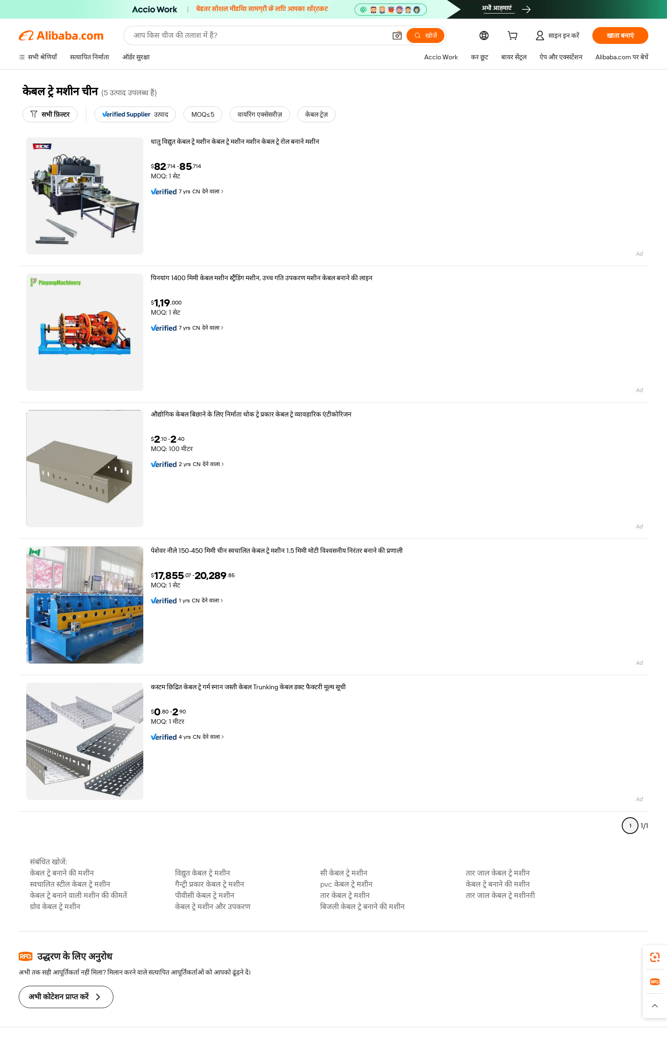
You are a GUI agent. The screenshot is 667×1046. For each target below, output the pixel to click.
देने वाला (213, 191)
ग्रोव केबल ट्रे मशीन (55, 906)
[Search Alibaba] (258, 35)
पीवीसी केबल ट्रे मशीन (204, 895)
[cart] (514, 37)
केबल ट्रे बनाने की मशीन (62, 873)
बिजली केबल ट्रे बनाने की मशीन (362, 906)
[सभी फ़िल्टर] (49, 114)
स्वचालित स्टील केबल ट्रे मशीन (70, 884)
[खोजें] (425, 35)
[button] (397, 35)
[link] (655, 957)
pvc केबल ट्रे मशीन (346, 884)
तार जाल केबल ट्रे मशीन (498, 873)
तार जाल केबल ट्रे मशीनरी (500, 895)
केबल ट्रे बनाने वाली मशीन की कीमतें (78, 895)
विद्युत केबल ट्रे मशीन (202, 873)
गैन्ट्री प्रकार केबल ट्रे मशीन (209, 884)
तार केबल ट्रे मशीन (345, 895)
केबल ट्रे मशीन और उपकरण (213, 906)
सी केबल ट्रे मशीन (343, 873)
